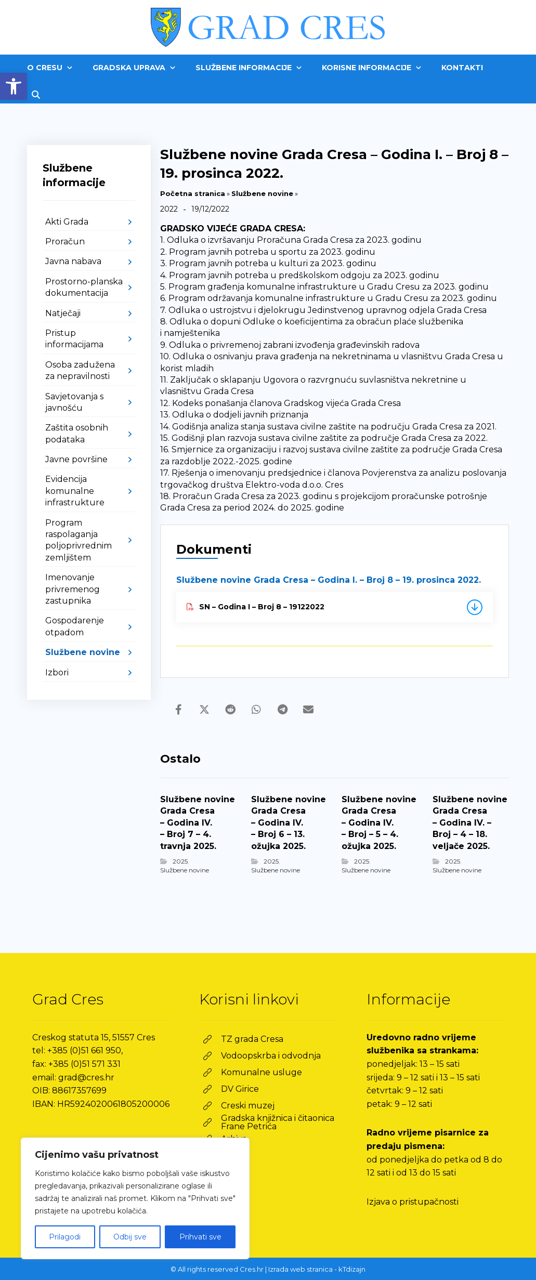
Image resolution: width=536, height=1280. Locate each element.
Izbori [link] (57, 672)
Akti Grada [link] (66, 222)
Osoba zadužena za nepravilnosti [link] (80, 370)
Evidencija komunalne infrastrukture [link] (74, 490)
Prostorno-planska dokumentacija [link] (84, 287)
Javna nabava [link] (73, 261)
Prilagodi (65, 1237)
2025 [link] (180, 861)
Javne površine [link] (76, 459)
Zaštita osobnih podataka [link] (76, 433)
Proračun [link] (65, 241)
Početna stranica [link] (192, 193)
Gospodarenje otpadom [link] (74, 626)
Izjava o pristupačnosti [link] (413, 1202)
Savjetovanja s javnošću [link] (74, 402)
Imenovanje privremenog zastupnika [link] (72, 589)
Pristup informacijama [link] (74, 338)
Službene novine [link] (262, 193)
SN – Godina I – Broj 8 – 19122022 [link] (255, 606)
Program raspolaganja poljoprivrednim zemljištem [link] (78, 540)
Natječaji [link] (63, 313)
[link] (13, 86)
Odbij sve (130, 1237)
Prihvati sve (200, 1237)
